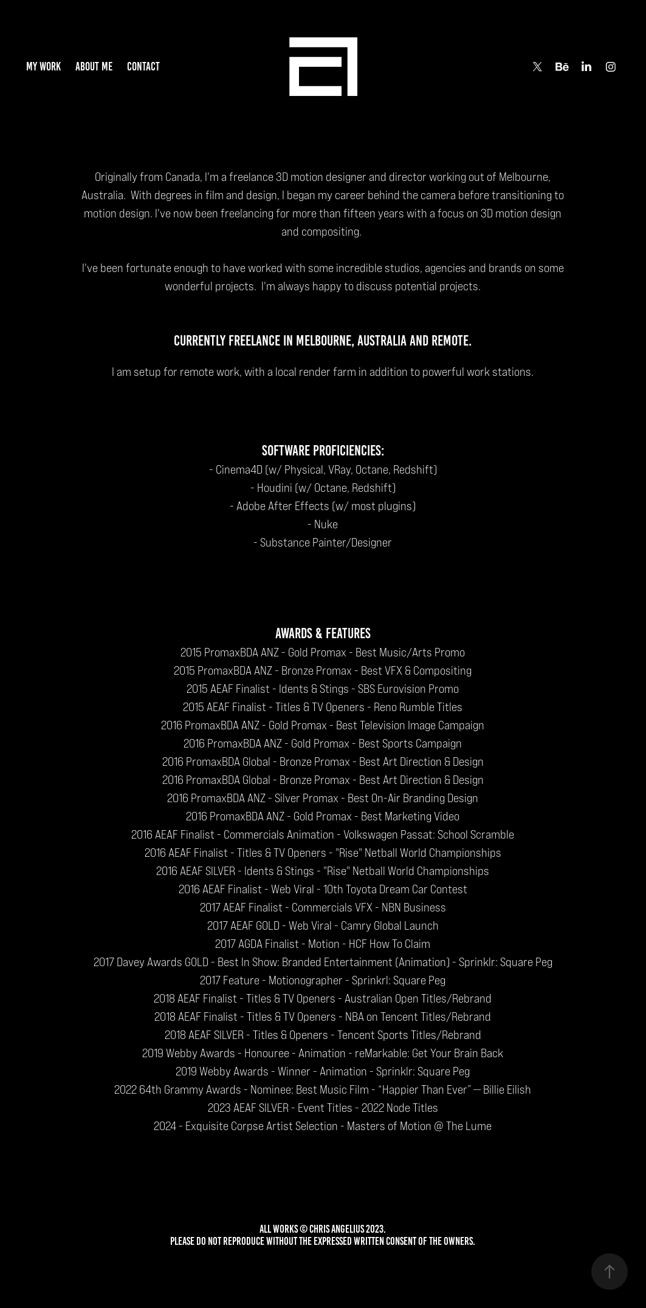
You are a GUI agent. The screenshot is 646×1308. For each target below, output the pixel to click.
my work (43, 66)
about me (93, 66)
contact (143, 66)
